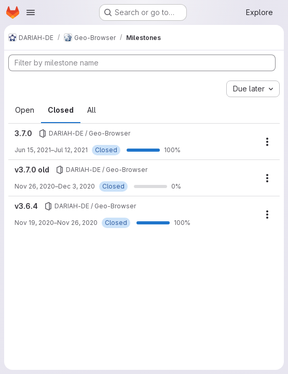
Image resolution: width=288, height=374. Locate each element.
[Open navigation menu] (30, 12)
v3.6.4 (26, 206)
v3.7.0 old (32, 169)
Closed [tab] (61, 109)
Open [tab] (24, 109)
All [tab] (91, 109)
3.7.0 (23, 133)
